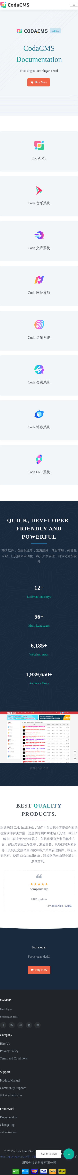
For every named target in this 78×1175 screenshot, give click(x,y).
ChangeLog (7, 1124)
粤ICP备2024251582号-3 (16, 1157)
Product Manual (10, 1080)
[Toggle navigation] (74, 5)
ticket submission (11, 1095)
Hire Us (5, 1043)
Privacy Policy (9, 1051)
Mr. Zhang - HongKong (59, 905)
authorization (8, 1132)
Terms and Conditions (14, 1058)
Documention (8, 1117)
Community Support (13, 1088)
